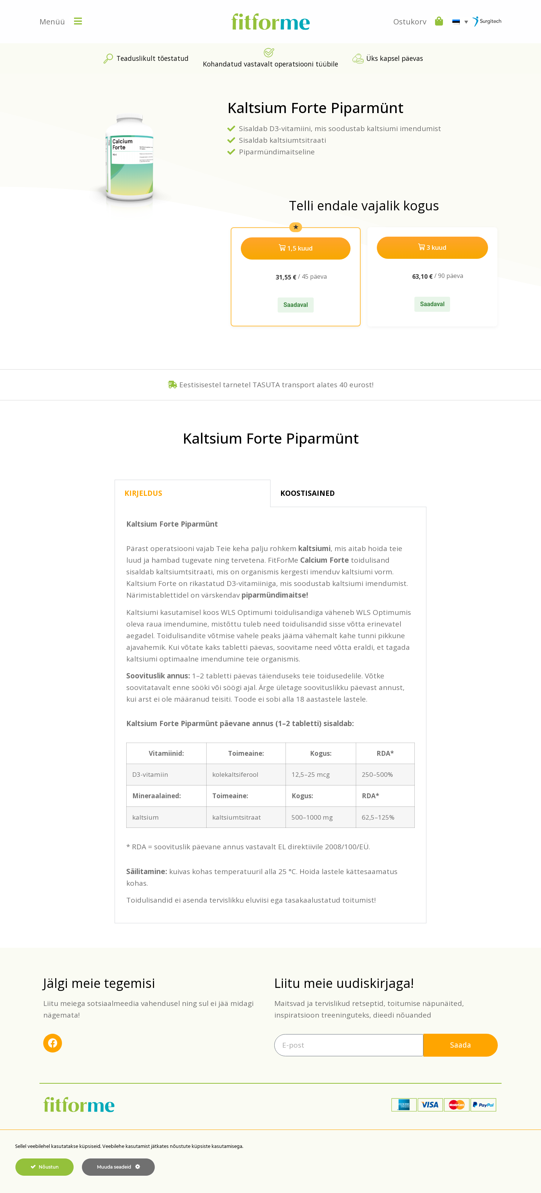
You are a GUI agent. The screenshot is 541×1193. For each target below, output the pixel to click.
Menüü (52, 22)
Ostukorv (409, 22)
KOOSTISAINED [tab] (307, 492)
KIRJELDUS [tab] (143, 492)
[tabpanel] (270, 714)
